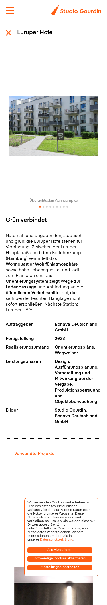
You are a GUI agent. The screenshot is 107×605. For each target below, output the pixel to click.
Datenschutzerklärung (56, 539)
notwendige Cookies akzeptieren (60, 558)
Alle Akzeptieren (59, 550)
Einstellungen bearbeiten (60, 567)
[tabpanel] (53, 128)
